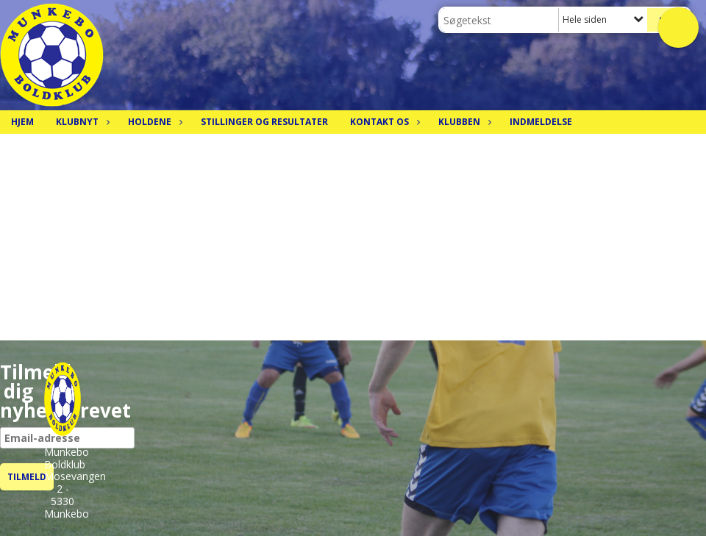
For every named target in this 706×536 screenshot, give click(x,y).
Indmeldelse (541, 121)
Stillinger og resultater (264, 121)
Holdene (153, 121)
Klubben (463, 121)
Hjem (22, 121)
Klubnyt (81, 121)
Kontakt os (383, 121)
